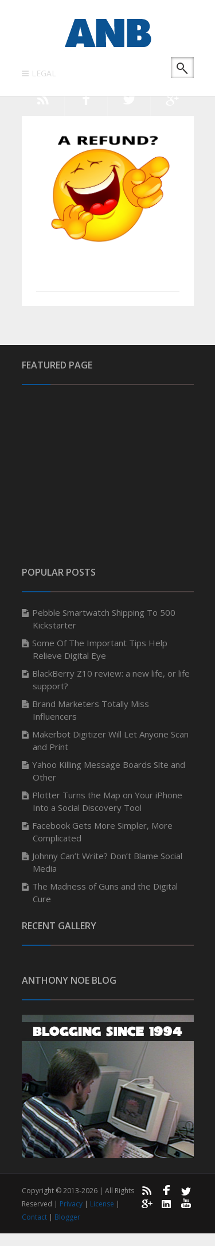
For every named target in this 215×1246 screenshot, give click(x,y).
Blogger (67, 1217)
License (103, 1204)
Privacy (72, 1204)
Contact (35, 1217)
